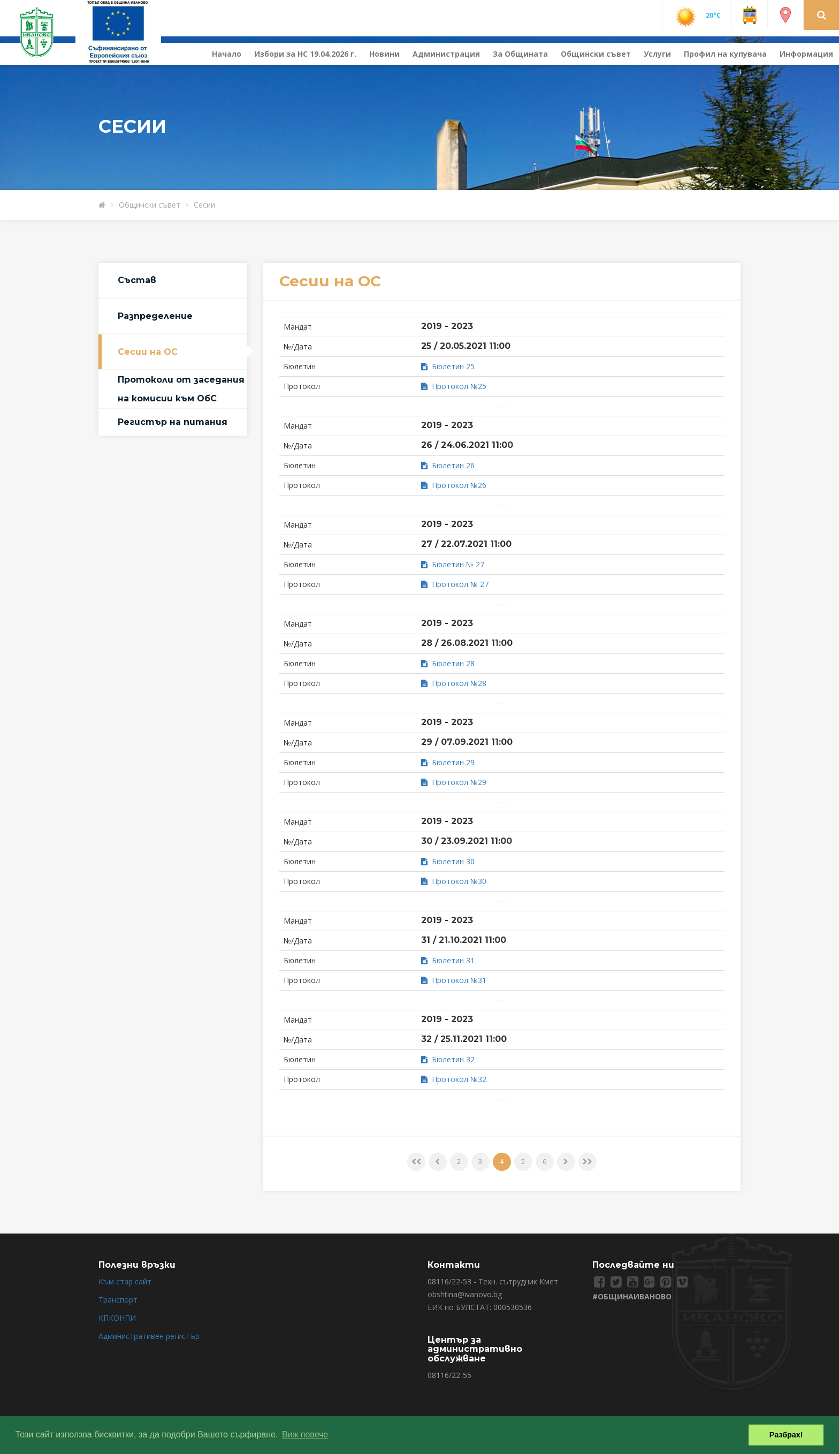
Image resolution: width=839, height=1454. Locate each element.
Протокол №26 (453, 485)
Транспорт (118, 1300)
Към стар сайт (124, 1281)
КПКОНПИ (117, 1318)
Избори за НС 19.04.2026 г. (305, 54)
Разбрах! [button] (786, 1434)
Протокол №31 (453, 980)
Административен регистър (149, 1336)
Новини (384, 54)
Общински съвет (596, 54)
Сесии (204, 205)
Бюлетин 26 (448, 465)
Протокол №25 (453, 386)
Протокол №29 (453, 782)
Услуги (657, 54)
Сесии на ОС (148, 352)
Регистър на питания (172, 422)
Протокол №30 (453, 881)
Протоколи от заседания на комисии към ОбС (181, 389)
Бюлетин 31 (448, 960)
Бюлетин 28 (448, 663)
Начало (226, 54)
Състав (137, 280)
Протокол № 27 (455, 584)
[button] (821, 14)
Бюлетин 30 (448, 861)
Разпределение (155, 316)
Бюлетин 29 (448, 762)
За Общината (520, 54)
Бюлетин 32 (448, 1059)
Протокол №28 (453, 683)
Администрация (446, 54)
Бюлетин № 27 (452, 564)
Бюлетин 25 (448, 366)
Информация (806, 54)
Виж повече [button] (305, 1434)
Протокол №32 (453, 1079)
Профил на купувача (725, 54)
